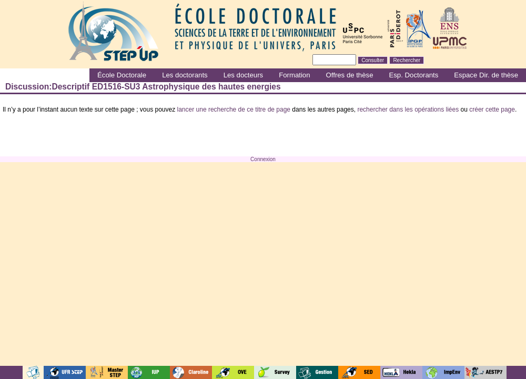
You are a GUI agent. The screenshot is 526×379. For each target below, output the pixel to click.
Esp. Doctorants (413, 75)
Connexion (263, 159)
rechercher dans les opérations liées (408, 109)
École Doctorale (121, 75)
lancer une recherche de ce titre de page (233, 109)
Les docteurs (244, 75)
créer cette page (492, 109)
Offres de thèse (349, 75)
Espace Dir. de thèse (486, 75)
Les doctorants (185, 75)
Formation (294, 75)
